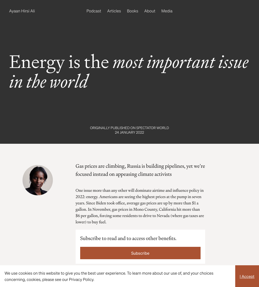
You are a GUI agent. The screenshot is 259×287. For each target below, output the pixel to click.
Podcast (94, 10)
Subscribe (140, 253)
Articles (114, 10)
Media (166, 10)
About (149, 10)
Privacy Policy (81, 279)
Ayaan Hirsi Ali (22, 10)
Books (132, 10)
